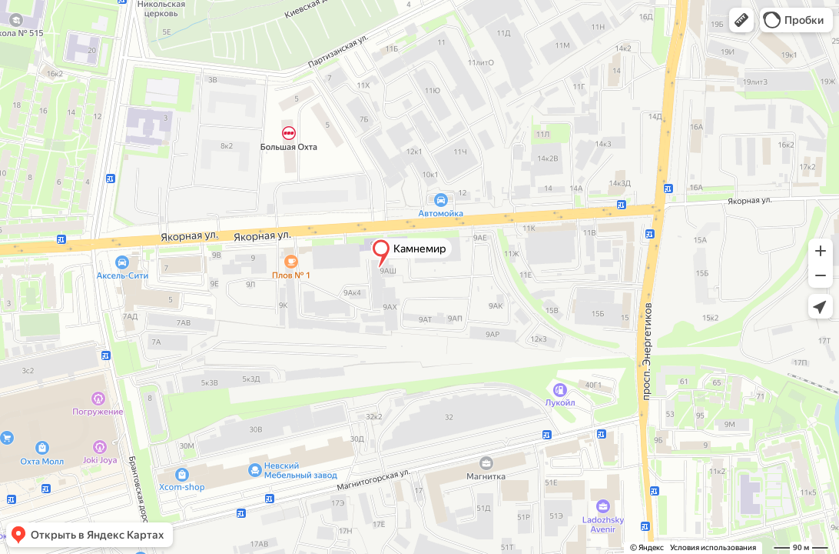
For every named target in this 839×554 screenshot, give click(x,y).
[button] (741, 20)
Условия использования (713, 547)
